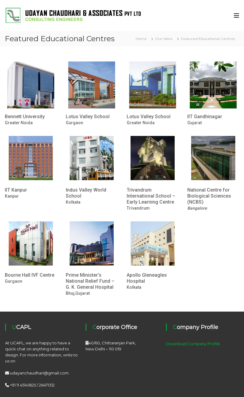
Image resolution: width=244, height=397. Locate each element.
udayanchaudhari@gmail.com (39, 373)
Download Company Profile (193, 343)
